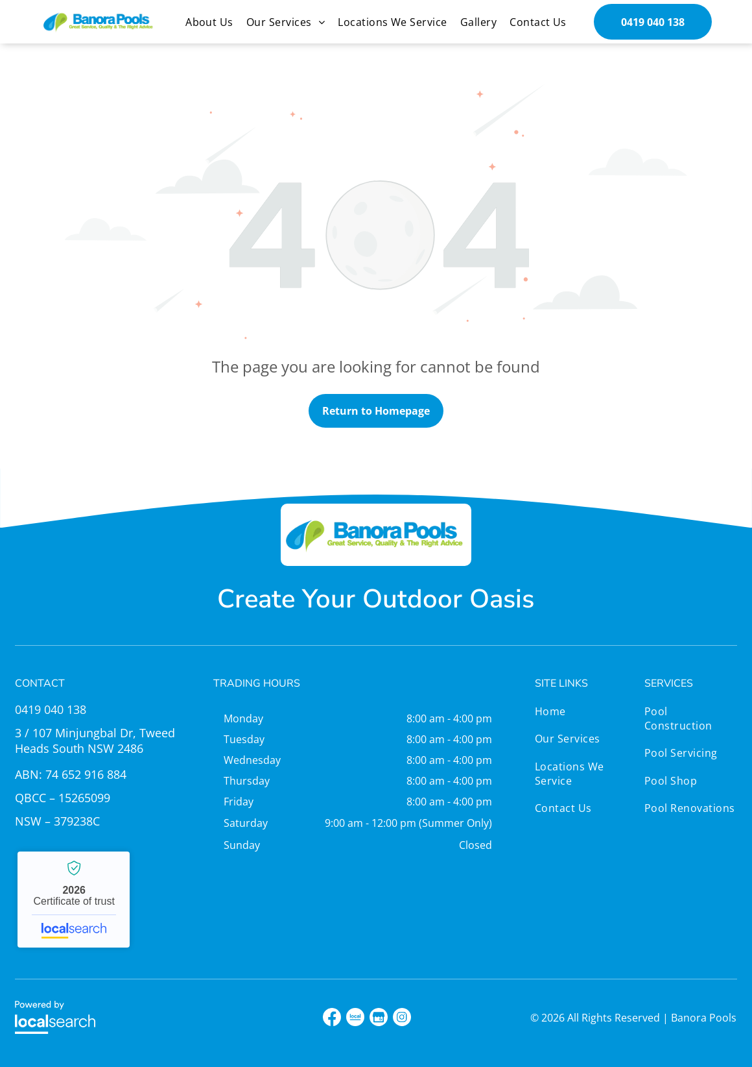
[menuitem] (209, 21)
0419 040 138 (50, 709)
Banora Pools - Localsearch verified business (74, 900)
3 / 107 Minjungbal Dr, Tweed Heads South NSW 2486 (95, 740)
